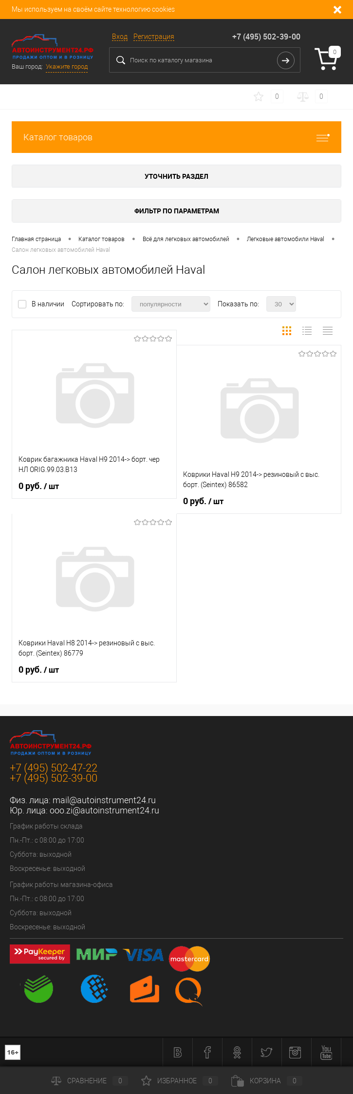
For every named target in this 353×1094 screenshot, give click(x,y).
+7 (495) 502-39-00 (266, 36)
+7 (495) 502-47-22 (53, 768)
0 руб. (39, 486)
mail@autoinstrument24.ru (104, 800)
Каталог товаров (176, 137)
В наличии (49, 304)
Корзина (266, 1081)
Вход (120, 36)
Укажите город (67, 66)
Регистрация (153, 36)
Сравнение (89, 1081)
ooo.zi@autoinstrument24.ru (104, 810)
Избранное (179, 1081)
